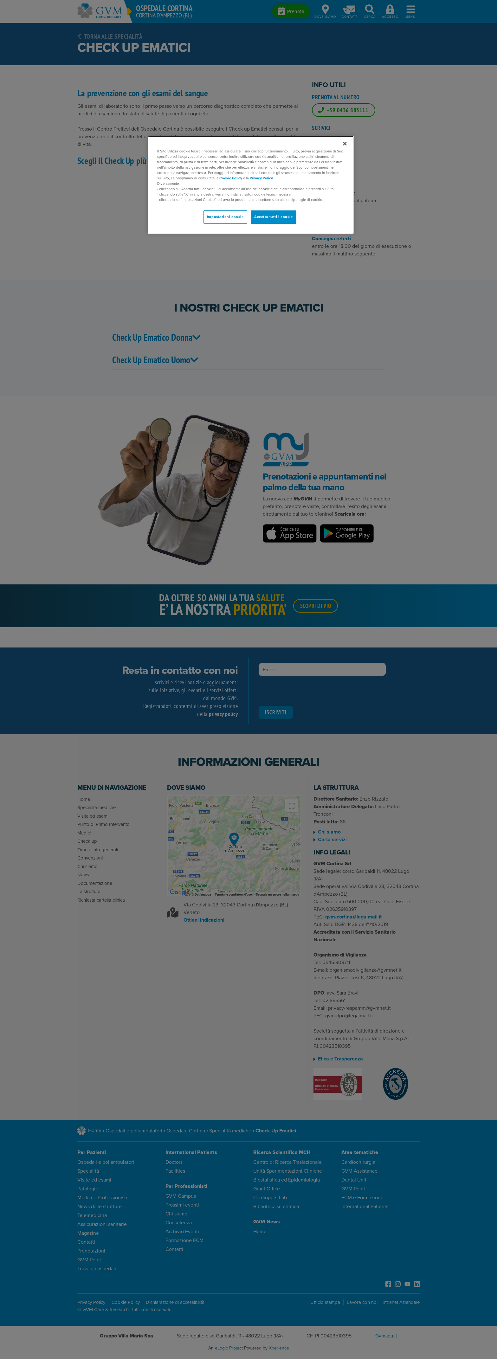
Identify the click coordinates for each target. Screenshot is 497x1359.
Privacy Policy (261, 178)
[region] (251, 185)
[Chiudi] (345, 144)
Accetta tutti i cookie (273, 216)
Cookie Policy (230, 178)
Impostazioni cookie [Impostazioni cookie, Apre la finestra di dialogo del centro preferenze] (225, 216)
